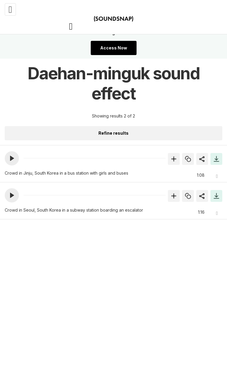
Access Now (113, 47)
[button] (12, 158)
